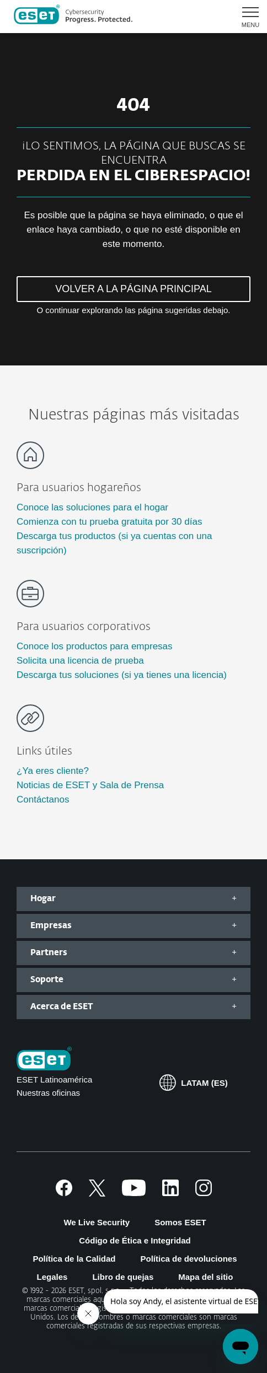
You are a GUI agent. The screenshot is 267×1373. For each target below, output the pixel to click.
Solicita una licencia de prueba (80, 660)
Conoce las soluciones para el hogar (92, 507)
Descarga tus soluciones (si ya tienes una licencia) (122, 675)
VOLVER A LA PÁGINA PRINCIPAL (133, 288)
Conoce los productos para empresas (95, 646)
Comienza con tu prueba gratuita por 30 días (109, 521)
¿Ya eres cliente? (53, 771)
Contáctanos (43, 799)
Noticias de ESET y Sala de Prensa (90, 785)
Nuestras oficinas (48, 1092)
